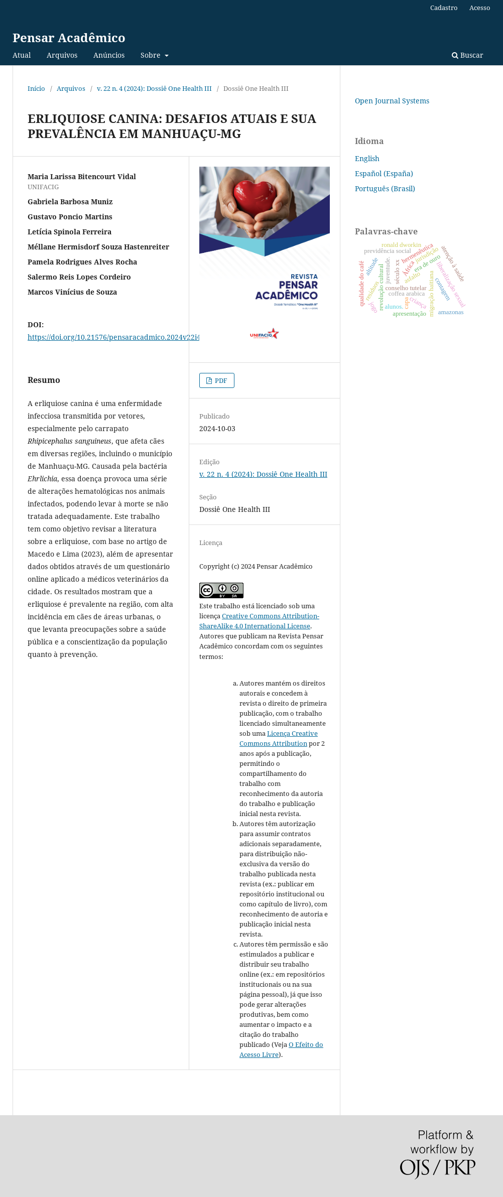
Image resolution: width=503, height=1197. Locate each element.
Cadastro (444, 7)
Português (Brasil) (385, 188)
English (367, 158)
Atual (22, 55)
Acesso (479, 7)
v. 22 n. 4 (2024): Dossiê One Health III (154, 88)
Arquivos (62, 55)
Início (36, 88)
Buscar (467, 55)
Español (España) (384, 173)
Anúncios (108, 55)
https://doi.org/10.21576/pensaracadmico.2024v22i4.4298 (123, 337)
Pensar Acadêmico (69, 37)
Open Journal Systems (392, 100)
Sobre (152, 55)
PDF (220, 380)
